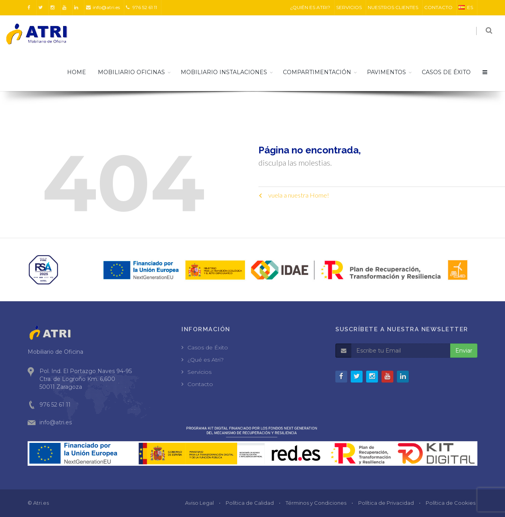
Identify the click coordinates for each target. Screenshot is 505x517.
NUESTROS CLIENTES (393, 7)
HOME (76, 72)
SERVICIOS (349, 7)
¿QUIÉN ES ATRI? (310, 7)
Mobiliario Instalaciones (224, 72)
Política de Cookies (450, 503)
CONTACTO (438, 7)
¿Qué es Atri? (205, 359)
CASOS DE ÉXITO (446, 72)
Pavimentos (386, 72)
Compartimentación (317, 72)
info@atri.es (103, 7)
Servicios (199, 371)
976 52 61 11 (141, 7)
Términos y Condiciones (316, 503)
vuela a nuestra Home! (293, 195)
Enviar (463, 350)
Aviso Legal (199, 503)
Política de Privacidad (386, 503)
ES (465, 7)
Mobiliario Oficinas (131, 72)
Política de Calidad (250, 503)
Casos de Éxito (207, 347)
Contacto (200, 384)
